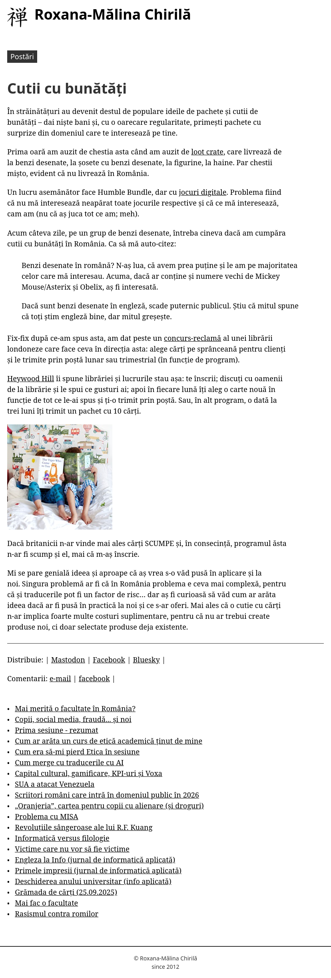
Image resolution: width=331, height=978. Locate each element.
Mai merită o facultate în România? (75, 708)
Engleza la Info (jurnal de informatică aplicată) (95, 859)
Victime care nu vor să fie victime (72, 849)
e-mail (60, 678)
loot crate (207, 151)
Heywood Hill (30, 378)
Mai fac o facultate (46, 903)
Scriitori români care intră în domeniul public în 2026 (107, 795)
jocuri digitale (202, 192)
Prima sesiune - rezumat (56, 730)
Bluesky (146, 659)
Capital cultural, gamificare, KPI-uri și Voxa (88, 773)
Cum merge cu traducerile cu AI (69, 762)
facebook (94, 678)
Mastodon (68, 659)
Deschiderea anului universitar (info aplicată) (93, 881)
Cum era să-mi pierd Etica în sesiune (77, 751)
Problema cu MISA (46, 816)
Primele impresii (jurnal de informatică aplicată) (98, 870)
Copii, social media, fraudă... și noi (73, 719)
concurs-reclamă (192, 338)
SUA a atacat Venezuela (54, 784)
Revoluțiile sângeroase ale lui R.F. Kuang (83, 827)
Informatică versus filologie (62, 838)
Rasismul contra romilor (56, 913)
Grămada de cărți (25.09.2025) (66, 892)
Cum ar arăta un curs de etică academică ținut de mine (108, 741)
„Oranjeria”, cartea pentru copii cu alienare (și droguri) (109, 805)
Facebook (109, 659)
